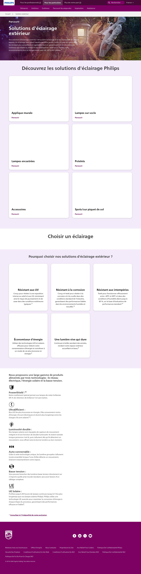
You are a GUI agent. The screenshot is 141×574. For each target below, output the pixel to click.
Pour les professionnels (30, 2)
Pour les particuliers (53, 2)
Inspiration (79, 8)
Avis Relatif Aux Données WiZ (88, 552)
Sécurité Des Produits (12, 552)
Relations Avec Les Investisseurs (16, 547)
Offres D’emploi (36, 547)
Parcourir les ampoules (62, 8)
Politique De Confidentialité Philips (109, 547)
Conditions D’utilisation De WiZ (64, 552)
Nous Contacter (50, 547)
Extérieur (45, 8)
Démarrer (24, 8)
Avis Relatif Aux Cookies (85, 547)
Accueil (7, 14)
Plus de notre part (72, 2)
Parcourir (15, 117)
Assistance (91, 8)
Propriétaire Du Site (66, 547)
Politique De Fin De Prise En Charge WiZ (19, 556)
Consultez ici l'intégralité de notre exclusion (28, 515)
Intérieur (35, 8)
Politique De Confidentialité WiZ (113, 552)
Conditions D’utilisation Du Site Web (36, 552)
